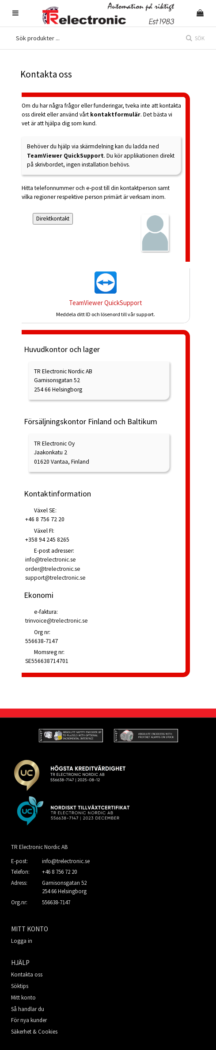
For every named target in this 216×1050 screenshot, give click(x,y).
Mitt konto (23, 997)
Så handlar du (27, 1009)
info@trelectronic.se (66, 861)
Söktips (19, 986)
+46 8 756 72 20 (59, 872)
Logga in (21, 941)
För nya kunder (29, 1020)
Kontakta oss (26, 974)
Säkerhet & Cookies (34, 1031)
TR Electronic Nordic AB (39, 847)
